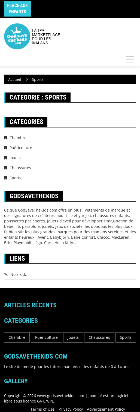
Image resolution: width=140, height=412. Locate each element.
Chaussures (20, 167)
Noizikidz (18, 274)
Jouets (15, 157)
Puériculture (21, 147)
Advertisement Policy (106, 409)
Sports (15, 177)
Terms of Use (42, 409)
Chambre (18, 137)
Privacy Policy (71, 409)
